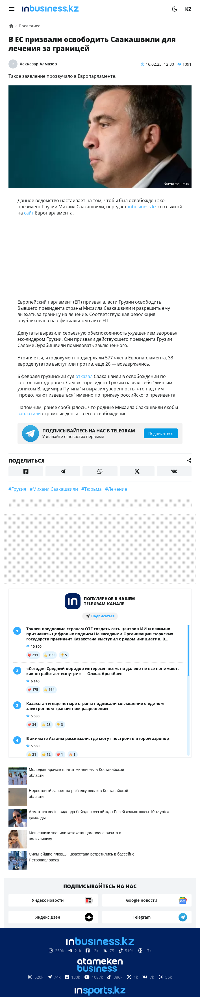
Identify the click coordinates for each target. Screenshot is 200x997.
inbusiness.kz (142, 207)
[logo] (93, 9)
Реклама (75, 971)
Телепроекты (107, 971)
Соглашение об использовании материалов (100, 954)
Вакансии (142, 971)
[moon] (174, 9)
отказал (84, 376)
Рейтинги (173, 971)
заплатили (29, 413)
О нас (21, 971)
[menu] (12, 9)
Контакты (46, 971)
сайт (29, 213)
